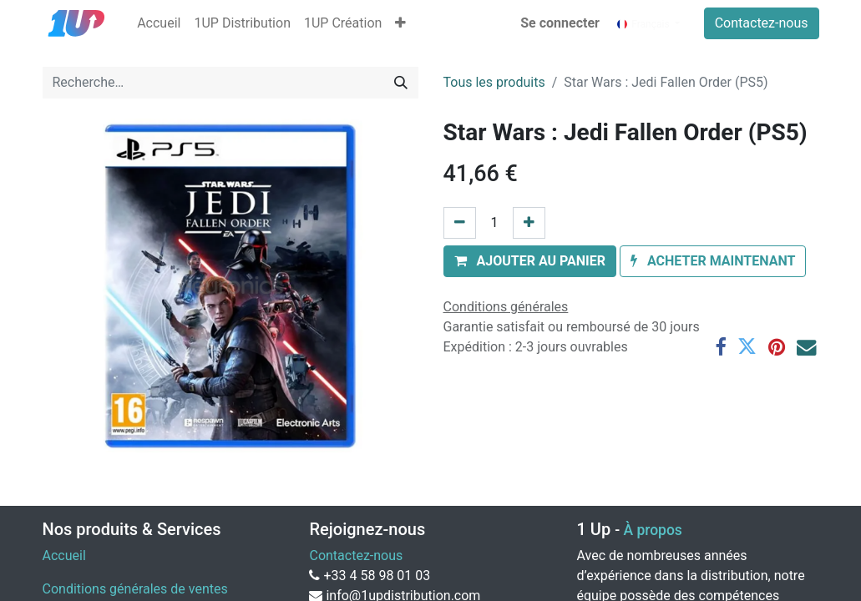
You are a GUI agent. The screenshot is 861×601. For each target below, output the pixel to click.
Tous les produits (494, 82)
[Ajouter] (529, 223)
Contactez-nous (761, 23)
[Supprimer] (459, 223)
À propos (652, 530)
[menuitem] (158, 23)
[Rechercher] (400, 82)
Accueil (64, 555)
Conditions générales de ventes (135, 589)
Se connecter (560, 23)
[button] (400, 23)
